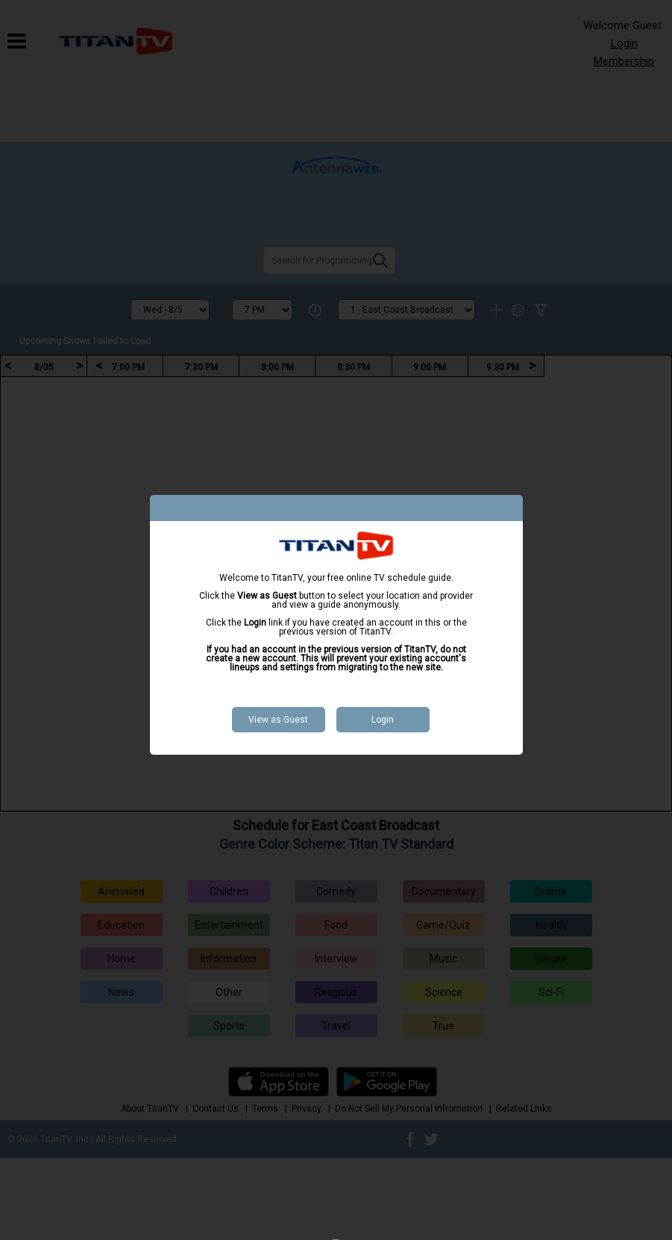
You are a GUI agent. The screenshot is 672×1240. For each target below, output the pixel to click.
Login (382, 719)
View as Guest (278, 719)
